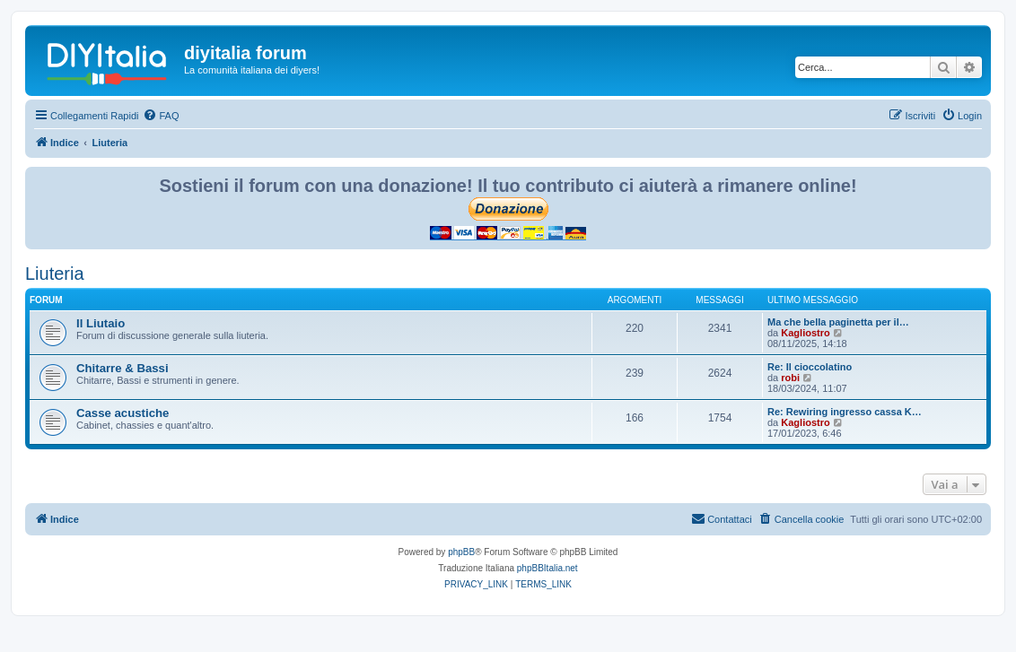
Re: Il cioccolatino (809, 366)
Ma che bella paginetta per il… (838, 322)
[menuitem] (161, 115)
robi (790, 377)
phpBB (461, 552)
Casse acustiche (122, 413)
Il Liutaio (100, 323)
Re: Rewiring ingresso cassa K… (844, 411)
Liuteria (54, 273)
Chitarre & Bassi (122, 368)
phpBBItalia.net (547, 568)
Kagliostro (805, 332)
